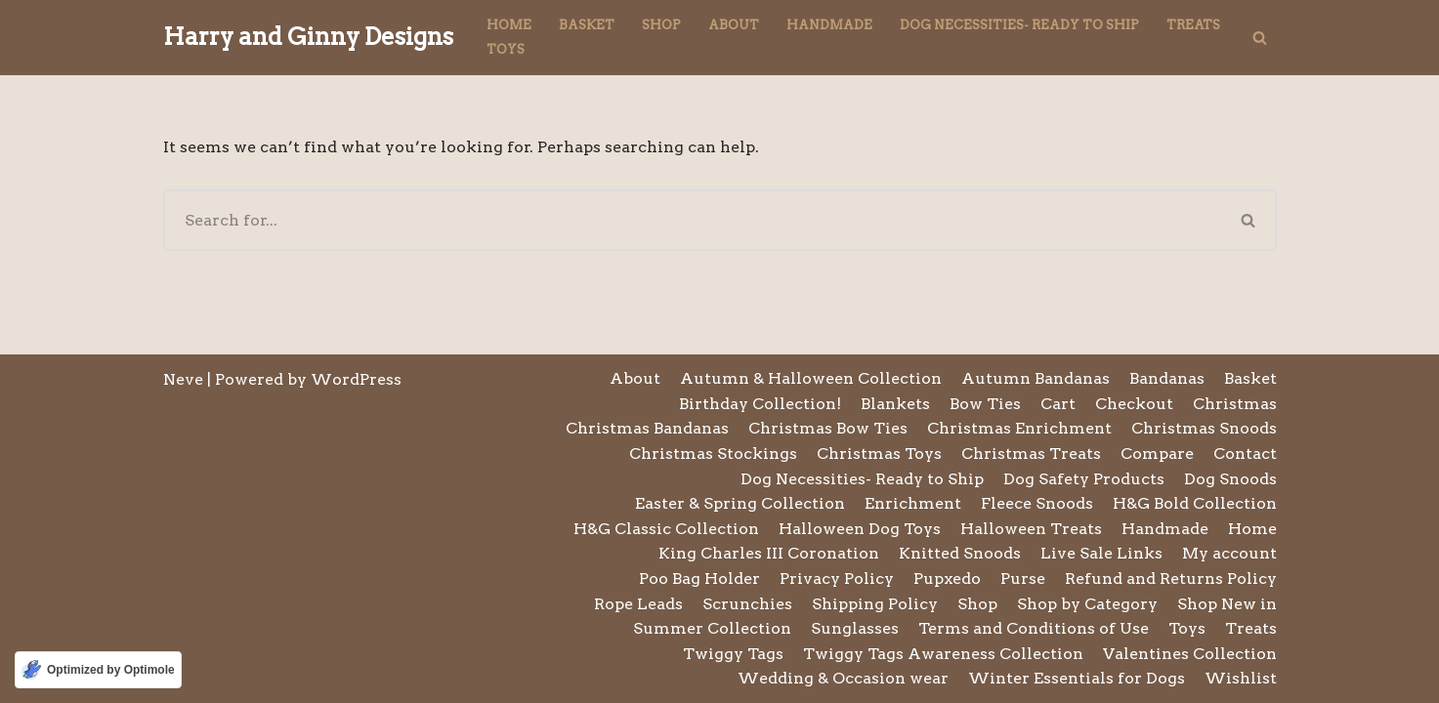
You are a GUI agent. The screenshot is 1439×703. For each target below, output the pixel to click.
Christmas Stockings (713, 453)
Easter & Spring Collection (740, 503)
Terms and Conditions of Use (1033, 628)
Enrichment (913, 503)
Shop (661, 25)
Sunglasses (855, 628)
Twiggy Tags (733, 653)
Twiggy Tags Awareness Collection (943, 653)
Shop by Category (1087, 604)
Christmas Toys (879, 453)
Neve (183, 379)
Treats (1193, 25)
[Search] (1259, 37)
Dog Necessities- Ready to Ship (1019, 25)
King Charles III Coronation (768, 553)
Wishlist (1241, 678)
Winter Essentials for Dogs (1076, 678)
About (733, 25)
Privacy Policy (837, 578)
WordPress (356, 379)
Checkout (1134, 403)
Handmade (829, 25)
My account (1229, 553)
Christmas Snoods (1204, 428)
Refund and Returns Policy (1171, 578)
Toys (506, 49)
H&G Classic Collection (666, 528)
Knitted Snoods (960, 553)
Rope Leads (638, 604)
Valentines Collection (1190, 653)
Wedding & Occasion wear (843, 678)
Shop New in (1227, 604)
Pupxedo (947, 578)
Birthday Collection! (760, 403)
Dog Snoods (1230, 479)
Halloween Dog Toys (860, 528)
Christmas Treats (1031, 453)
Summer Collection (712, 628)
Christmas (1235, 403)
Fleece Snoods (1037, 503)
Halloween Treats (1031, 528)
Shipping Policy (875, 604)
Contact (1245, 453)
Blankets (895, 403)
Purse (1022, 578)
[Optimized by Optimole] (98, 669)
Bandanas (1167, 378)
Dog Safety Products (1083, 479)
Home (509, 25)
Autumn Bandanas (1035, 378)
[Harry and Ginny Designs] (308, 38)
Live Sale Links (1101, 553)
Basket (586, 25)
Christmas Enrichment (1019, 428)
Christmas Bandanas (647, 428)
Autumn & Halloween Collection (811, 378)
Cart (1058, 403)
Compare (1157, 453)
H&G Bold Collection (1195, 503)
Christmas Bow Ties (828, 428)
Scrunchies (747, 604)
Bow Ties (985, 403)
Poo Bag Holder (699, 578)
